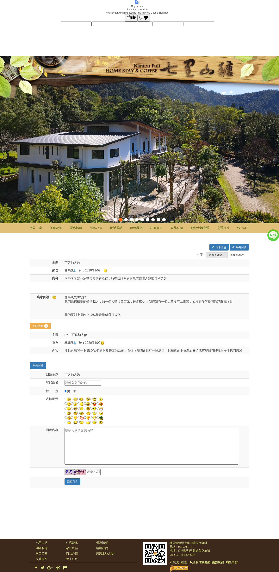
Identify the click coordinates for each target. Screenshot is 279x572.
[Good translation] (131, 18)
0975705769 (185, 546)
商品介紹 (176, 228)
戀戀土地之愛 (200, 228)
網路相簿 (96, 228)
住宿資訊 (56, 228)
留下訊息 (219, 247)
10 (164, 219)
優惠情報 (76, 228)
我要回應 (38, 365)
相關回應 (40, 326)
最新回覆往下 (217, 255)
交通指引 (223, 228)
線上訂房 (243, 228)
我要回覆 (239, 247)
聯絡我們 (136, 228)
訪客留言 (156, 228)
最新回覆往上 (238, 255)
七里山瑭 (35, 228)
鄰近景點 (116, 228)
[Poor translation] (143, 18)
